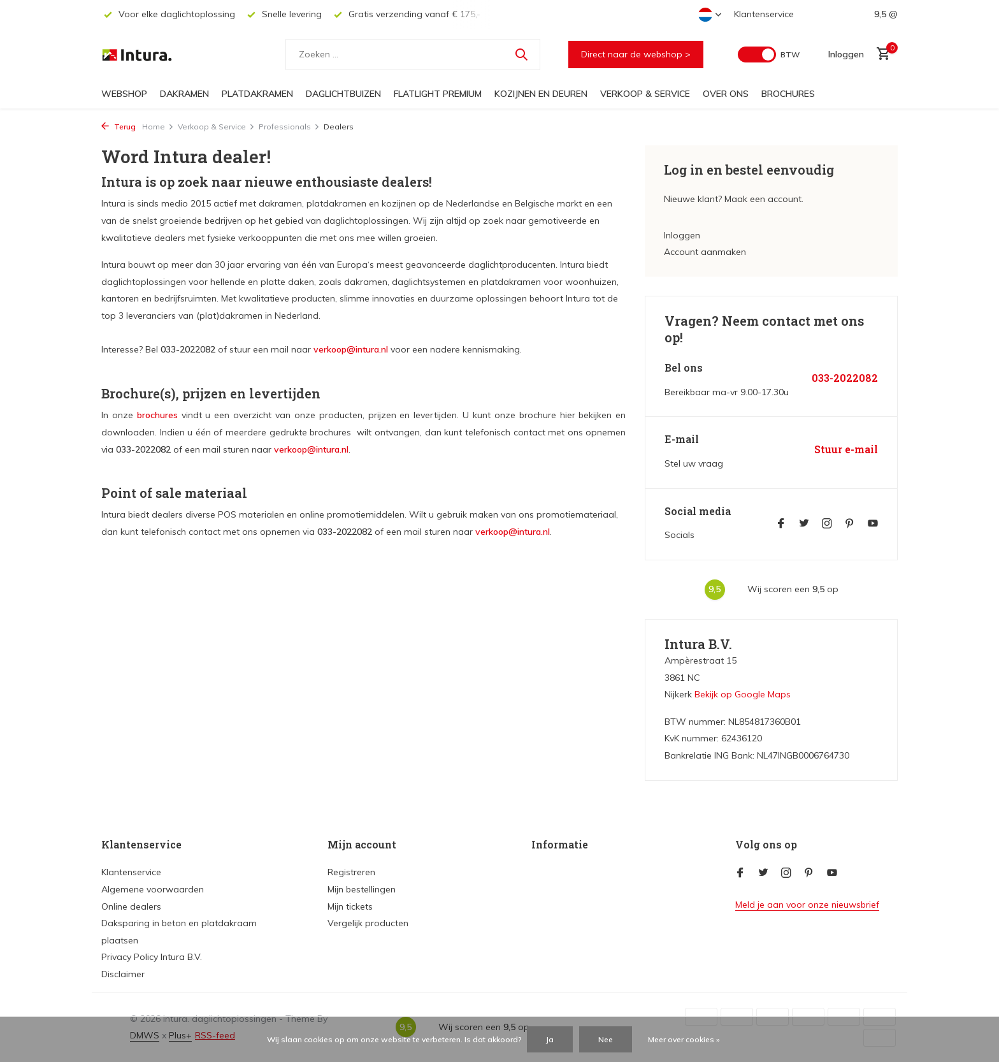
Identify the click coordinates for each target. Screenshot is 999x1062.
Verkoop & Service (645, 93)
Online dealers (131, 906)
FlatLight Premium (438, 93)
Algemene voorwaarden (152, 889)
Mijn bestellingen (361, 889)
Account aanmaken (705, 252)
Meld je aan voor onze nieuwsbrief (807, 904)
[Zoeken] (412, 54)
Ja (550, 1039)
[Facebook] (781, 524)
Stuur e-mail (846, 449)
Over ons (726, 93)
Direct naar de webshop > (636, 54)
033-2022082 (845, 378)
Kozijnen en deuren (540, 93)
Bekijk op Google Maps (742, 694)
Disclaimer (123, 974)
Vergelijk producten (367, 923)
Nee (605, 1039)
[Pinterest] (850, 524)
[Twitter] (804, 524)
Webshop (124, 93)
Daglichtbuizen (343, 93)
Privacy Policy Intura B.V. (151, 957)
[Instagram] (827, 524)
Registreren (351, 872)
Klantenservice (764, 14)
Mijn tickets (350, 906)
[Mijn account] (846, 54)
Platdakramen (257, 93)
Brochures (788, 93)
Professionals (289, 126)
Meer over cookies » (684, 1039)
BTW (790, 54)
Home (158, 126)
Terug (118, 126)
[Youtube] (873, 524)
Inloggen (682, 235)
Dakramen (184, 93)
